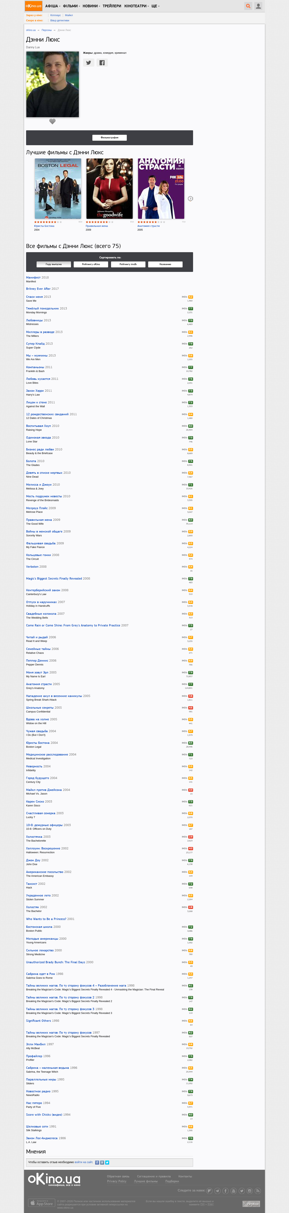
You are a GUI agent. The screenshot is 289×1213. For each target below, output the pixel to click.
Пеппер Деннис (37, 660)
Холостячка (34, 837)
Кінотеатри (135, 6)
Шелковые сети (37, 1126)
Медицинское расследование (47, 754)
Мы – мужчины (37, 355)
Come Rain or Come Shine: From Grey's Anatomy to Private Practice (73, 625)
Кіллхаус (55, 15)
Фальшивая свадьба (41, 543)
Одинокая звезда (38, 437)
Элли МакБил (36, 1044)
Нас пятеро (34, 1103)
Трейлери (112, 6)
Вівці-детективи (59, 20)
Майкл (69, 15)
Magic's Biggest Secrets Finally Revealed (54, 578)
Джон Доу (33, 860)
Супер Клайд (35, 343)
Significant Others (38, 1021)
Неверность (34, 766)
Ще (154, 6)
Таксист (31, 884)
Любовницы (34, 320)
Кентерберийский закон (43, 590)
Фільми (70, 6)
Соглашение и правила (154, 1176)
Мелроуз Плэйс (37, 508)
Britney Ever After (38, 289)
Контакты (185, 1176)
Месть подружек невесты (44, 496)
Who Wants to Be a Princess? (46, 919)
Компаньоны (35, 367)
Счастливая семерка (40, 813)
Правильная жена (97, 226)
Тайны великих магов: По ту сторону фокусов (59, 1032)
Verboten (32, 566)
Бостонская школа (39, 927)
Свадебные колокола (41, 614)
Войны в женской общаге (44, 531)
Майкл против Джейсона (44, 790)
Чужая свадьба (37, 731)
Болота (31, 461)
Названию (165, 264)
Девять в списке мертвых (44, 473)
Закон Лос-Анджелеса (42, 1138)
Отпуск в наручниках (41, 602)
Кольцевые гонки (38, 555)
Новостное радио (38, 1091)
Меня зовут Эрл (37, 672)
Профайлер (34, 1056)
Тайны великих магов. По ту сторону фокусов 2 (60, 997)
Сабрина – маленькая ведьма (47, 1068)
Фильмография (109, 137)
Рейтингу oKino (91, 264)
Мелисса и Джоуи (39, 484)
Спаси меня (34, 297)
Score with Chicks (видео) (44, 1114)
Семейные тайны (38, 649)
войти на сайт (83, 1162)
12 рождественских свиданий (47, 414)
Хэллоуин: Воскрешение (43, 848)
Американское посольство (44, 872)
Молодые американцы (42, 939)
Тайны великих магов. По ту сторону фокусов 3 (60, 1009)
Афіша (51, 6)
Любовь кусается (38, 379)
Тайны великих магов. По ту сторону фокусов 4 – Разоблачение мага (76, 985)
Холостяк (32, 907)
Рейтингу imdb (128, 264)
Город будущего (37, 778)
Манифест (33, 277)
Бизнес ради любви (40, 449)
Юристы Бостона (44, 226)
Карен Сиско (35, 801)
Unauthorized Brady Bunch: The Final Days (55, 962)
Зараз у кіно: (34, 15)
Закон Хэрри (35, 391)
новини (90, 6)
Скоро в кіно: (34, 20)
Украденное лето (38, 895)
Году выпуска (54, 264)
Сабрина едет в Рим (40, 974)
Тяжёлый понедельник (42, 308)
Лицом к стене (36, 402)
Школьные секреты (40, 707)
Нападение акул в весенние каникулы (54, 696)
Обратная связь (118, 1176)
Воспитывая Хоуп (38, 426)
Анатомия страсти (148, 226)
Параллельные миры (41, 1079)
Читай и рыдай (37, 637)
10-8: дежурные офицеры (44, 825)
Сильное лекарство (40, 950)
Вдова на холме (37, 719)
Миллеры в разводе (40, 332)
